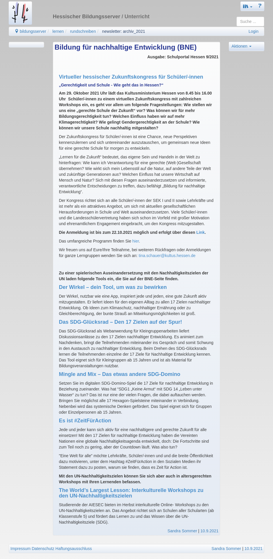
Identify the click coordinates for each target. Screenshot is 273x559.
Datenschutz (43, 548)
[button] (248, 6)
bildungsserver (30, 31)
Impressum (20, 548)
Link (200, 232)
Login (253, 31)
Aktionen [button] (241, 46)
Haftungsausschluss (73, 548)
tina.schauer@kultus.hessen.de (167, 255)
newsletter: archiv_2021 (123, 31)
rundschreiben (83, 31)
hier (135, 241)
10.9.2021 (209, 531)
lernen (58, 31)
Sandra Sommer (182, 531)
